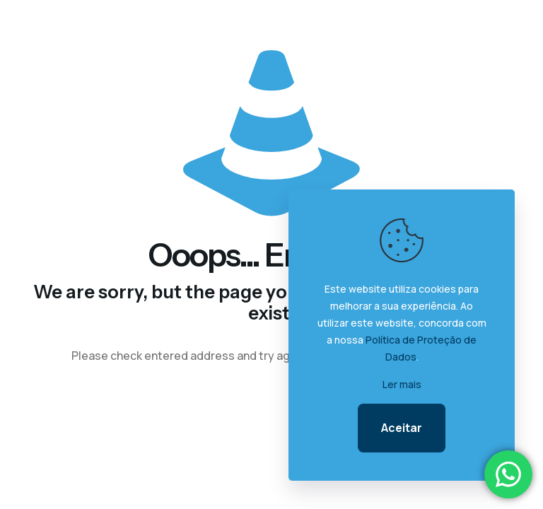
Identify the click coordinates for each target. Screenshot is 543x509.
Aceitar (401, 427)
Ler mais (402, 384)
